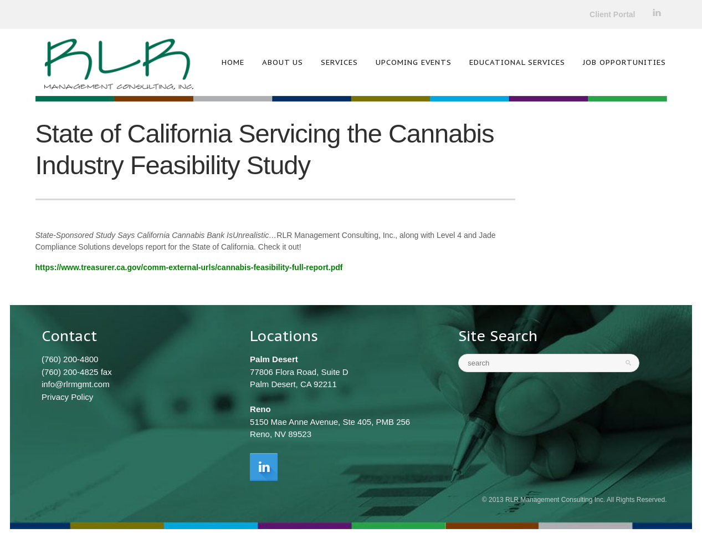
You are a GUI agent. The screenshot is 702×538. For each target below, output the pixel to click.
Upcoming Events (414, 62)
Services (339, 62)
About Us (282, 62)
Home (233, 62)
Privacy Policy (67, 397)
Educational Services (517, 62)
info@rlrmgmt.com (76, 384)
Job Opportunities (624, 62)
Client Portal (612, 14)
